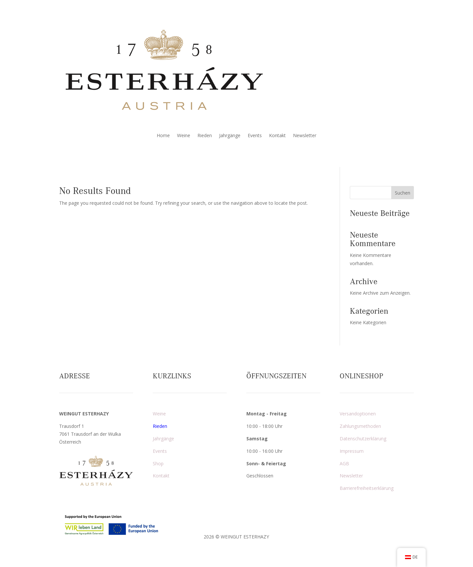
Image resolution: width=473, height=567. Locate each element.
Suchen (402, 193)
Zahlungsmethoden (360, 426)
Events (255, 135)
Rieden (204, 135)
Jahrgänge (229, 135)
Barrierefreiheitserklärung (367, 488)
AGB (344, 463)
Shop (158, 463)
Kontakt (277, 135)
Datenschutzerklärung (363, 438)
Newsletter (304, 135)
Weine (183, 135)
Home (163, 135)
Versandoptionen (358, 413)
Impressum (352, 451)
